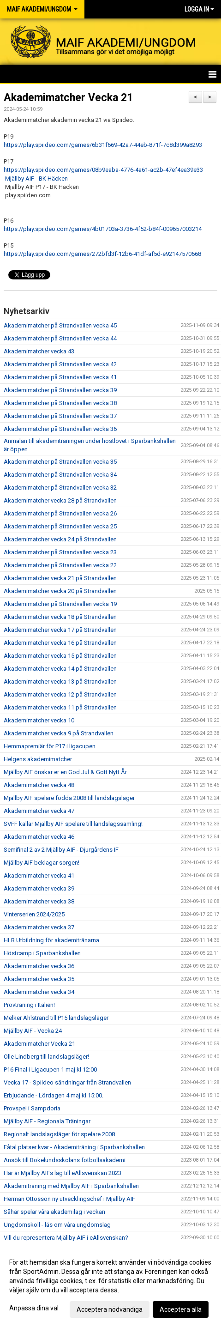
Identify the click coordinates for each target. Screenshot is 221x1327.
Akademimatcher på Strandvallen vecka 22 (60, 565)
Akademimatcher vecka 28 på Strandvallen (60, 500)
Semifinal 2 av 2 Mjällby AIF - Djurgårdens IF (61, 849)
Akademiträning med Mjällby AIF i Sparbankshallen (71, 1185)
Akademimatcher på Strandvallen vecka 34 (60, 474)
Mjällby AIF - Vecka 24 (33, 1030)
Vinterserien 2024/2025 (34, 914)
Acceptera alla (181, 1309)
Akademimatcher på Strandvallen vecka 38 (60, 403)
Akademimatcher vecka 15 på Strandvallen (60, 655)
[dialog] (110, 1285)
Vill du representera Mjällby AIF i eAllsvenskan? (66, 1237)
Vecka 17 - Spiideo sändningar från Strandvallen (67, 1082)
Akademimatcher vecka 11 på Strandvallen (60, 707)
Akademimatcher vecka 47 (39, 810)
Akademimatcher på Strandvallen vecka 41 (60, 377)
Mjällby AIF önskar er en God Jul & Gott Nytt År (65, 772)
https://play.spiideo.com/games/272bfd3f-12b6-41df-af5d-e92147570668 (102, 253)
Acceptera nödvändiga (110, 1309)
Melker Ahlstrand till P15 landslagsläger (56, 1017)
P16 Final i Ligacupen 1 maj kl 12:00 (50, 1069)
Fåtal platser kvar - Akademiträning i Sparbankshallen (74, 1147)
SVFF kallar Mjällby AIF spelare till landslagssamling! (73, 823)
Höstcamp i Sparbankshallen (42, 953)
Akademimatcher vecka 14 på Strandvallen (60, 668)
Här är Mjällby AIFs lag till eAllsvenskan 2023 (62, 1172)
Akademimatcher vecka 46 (39, 836)
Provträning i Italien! (29, 1004)
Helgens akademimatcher (38, 759)
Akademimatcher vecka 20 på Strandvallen (60, 591)
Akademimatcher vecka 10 (39, 720)
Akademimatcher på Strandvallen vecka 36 (60, 428)
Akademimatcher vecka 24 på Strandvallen (60, 539)
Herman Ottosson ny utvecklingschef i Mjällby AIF (69, 1198)
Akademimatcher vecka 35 (39, 979)
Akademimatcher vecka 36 (39, 966)
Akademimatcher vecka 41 (39, 875)
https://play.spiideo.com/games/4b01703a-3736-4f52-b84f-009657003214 (103, 228)
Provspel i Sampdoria (32, 1108)
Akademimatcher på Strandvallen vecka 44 (60, 338)
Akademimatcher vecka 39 (39, 888)
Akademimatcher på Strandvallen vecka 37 (60, 415)
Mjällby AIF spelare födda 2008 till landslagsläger (69, 797)
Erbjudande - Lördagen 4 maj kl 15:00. (53, 1095)
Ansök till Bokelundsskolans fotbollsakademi (64, 1160)
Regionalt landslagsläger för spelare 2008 (59, 1134)
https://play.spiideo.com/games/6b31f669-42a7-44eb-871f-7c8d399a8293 (103, 144)
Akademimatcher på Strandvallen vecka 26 (60, 513)
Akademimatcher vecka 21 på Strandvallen (60, 578)
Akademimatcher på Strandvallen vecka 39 (60, 390)
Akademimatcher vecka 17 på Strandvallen (60, 629)
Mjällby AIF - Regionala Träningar (47, 1121)
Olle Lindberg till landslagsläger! (46, 1056)
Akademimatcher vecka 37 (39, 927)
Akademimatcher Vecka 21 (68, 97)
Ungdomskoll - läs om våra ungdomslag (57, 1224)
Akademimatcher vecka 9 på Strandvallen (58, 733)
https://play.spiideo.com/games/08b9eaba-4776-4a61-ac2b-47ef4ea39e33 (103, 169)
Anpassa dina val (34, 1308)
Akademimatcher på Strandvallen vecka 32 (60, 487)
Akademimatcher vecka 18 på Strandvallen (60, 616)
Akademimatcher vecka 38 (39, 901)
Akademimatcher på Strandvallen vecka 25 (60, 526)
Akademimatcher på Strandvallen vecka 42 (60, 364)
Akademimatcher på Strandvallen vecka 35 (60, 461)
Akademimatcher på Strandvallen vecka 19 (60, 603)
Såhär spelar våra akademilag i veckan (54, 1211)
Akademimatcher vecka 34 (39, 991)
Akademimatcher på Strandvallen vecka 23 (60, 552)
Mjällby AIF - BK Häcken (36, 178)
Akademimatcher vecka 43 (39, 351)
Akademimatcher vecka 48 (39, 785)
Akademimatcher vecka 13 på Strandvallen (60, 681)
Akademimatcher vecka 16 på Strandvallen (60, 642)
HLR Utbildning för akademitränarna (51, 940)
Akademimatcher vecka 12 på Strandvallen (60, 694)
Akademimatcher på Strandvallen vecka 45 (60, 325)
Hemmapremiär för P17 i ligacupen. (50, 746)
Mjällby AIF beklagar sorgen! (41, 862)
